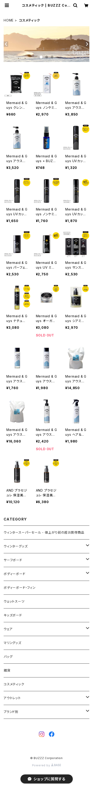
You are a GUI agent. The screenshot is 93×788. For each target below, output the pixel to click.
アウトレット (12, 698)
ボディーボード (14, 574)
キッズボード (13, 615)
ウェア (8, 629)
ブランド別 (11, 712)
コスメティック (14, 684)
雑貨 (7, 670)
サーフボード (13, 560)
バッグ (8, 656)
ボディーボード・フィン (19, 587)
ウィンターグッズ (16, 546)
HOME (9, 20)
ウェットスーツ (14, 601)
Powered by (46, 765)
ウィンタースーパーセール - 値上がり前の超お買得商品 (44, 532)
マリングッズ (12, 643)
